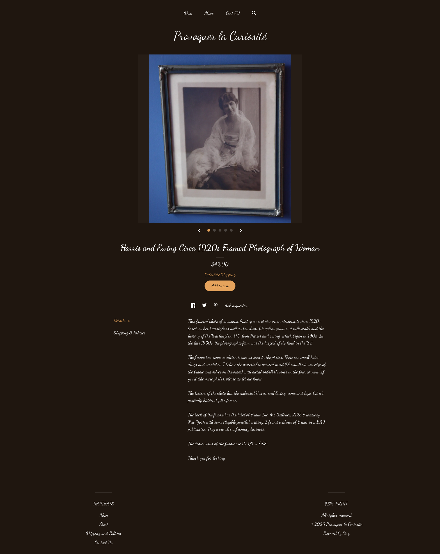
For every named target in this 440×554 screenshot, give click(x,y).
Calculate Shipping (220, 274)
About (209, 13)
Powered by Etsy (336, 533)
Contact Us (104, 542)
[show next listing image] (241, 231)
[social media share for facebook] (193, 305)
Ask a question (237, 305)
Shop (188, 13)
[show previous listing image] (199, 231)
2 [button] (214, 230)
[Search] (254, 14)
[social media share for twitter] (205, 305)
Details (122, 320)
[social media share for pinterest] (216, 305)
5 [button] (231, 230)
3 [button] (220, 230)
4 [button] (225, 230)
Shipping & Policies (129, 332)
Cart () (233, 13)
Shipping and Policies (103, 533)
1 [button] (208, 230)
